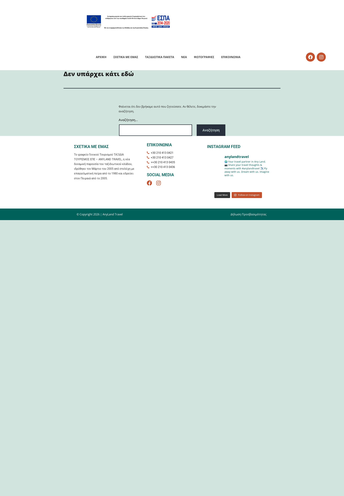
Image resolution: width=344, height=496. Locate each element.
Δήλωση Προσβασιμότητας (248, 214)
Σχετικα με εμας (125, 57)
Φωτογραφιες (204, 57)
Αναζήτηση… (128, 120)
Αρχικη (101, 57)
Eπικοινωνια (230, 57)
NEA (184, 57)
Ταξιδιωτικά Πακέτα (159, 57)
